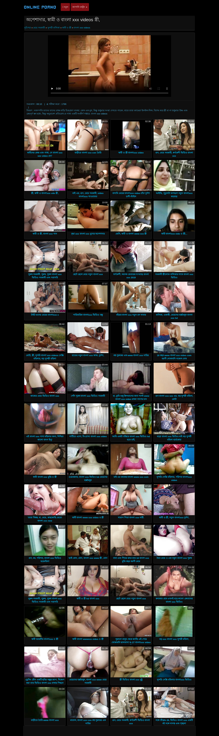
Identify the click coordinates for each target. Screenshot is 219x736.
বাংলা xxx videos (82, 27)
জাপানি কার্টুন (79, 7)
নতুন (65, 7)
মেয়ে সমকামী (39, 27)
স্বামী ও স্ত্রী (66, 27)
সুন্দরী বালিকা (54, 27)
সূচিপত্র (27, 27)
